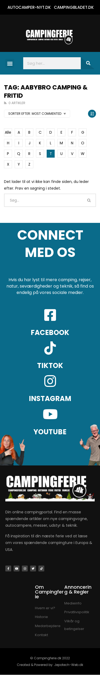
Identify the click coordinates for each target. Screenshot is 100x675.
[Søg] (88, 63)
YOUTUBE (50, 432)
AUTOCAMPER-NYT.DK (29, 7)
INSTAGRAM (50, 398)
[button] (9, 63)
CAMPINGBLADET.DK (74, 7)
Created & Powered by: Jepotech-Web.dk (50, 664)
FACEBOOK (50, 332)
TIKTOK (50, 365)
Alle (8, 132)
